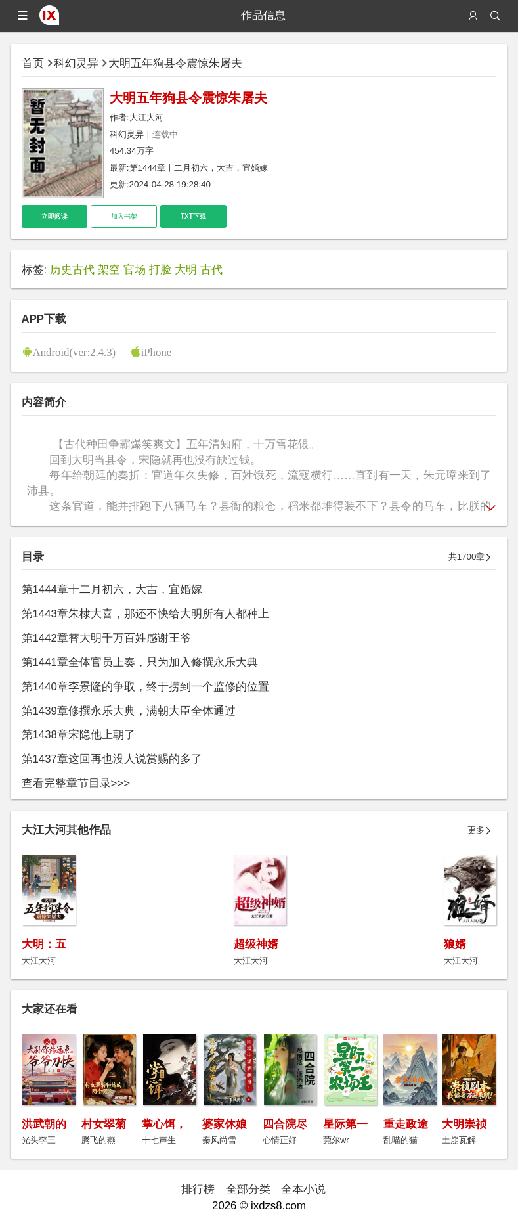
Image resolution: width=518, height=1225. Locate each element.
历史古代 (72, 269)
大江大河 (146, 117)
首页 (33, 63)
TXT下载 (193, 216)
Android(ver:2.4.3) (74, 351)
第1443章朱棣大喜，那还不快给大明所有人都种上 (145, 614)
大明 (186, 269)
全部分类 (248, 1189)
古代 (211, 269)
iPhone (156, 351)
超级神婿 (256, 944)
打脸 (160, 269)
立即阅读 (54, 216)
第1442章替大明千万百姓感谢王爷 (106, 638)
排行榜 (198, 1189)
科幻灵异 (76, 63)
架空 (109, 269)
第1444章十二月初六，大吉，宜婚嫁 (199, 168)
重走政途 (405, 1124)
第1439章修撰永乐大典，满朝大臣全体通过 (129, 711)
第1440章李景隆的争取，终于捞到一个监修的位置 (145, 686)
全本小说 (303, 1189)
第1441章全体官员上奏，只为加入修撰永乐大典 (140, 662)
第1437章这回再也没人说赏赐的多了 (112, 759)
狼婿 (455, 944)
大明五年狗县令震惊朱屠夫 (175, 63)
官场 (134, 269)
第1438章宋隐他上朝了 (78, 734)
